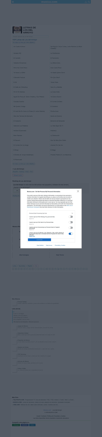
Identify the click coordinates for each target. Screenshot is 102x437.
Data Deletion (40, 245)
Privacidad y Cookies (60, 245)
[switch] (71, 217)
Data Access (49, 245)
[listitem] (51, 213)
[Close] (78, 191)
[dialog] (51, 218)
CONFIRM (39, 239)
